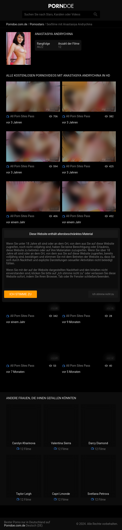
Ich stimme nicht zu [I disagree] (103, 294)
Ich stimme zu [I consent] (20, 294)
